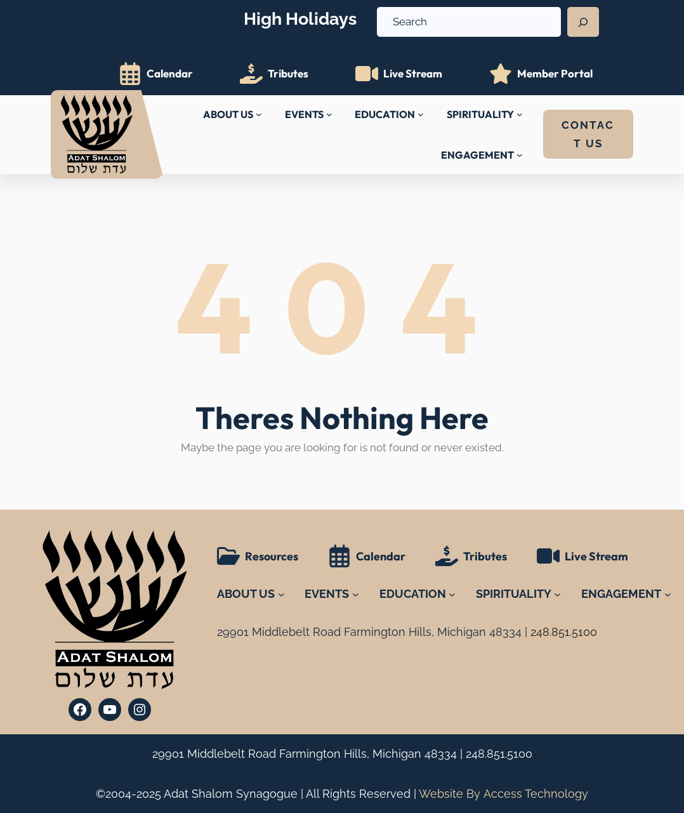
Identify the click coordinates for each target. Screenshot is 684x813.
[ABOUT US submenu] (259, 114)
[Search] (583, 22)
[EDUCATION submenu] (421, 114)
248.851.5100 (499, 753)
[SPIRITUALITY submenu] (519, 114)
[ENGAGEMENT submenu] (519, 155)
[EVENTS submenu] (329, 114)
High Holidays (300, 19)
